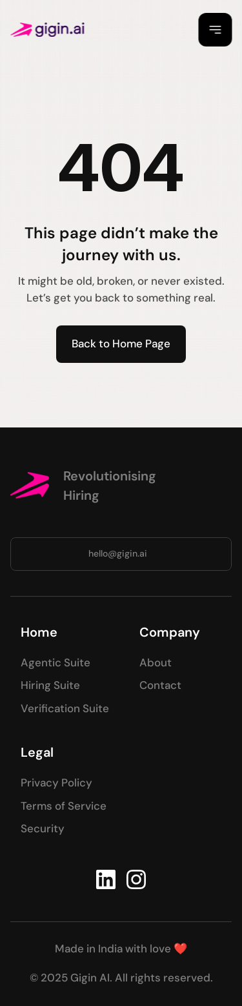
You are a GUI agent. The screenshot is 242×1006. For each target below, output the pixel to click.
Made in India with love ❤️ (121, 948)
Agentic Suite (55, 662)
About (155, 662)
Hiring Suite (50, 685)
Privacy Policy (56, 782)
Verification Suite (65, 708)
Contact (160, 685)
